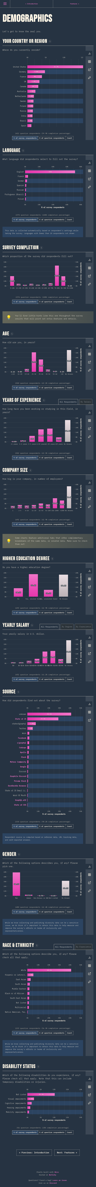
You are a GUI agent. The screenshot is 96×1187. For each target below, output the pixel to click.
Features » (67, 1152)
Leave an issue (60, 1180)
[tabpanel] (48, 93)
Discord (53, 1183)
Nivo (57, 1172)
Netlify (52, 1175)
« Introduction (34, 1152)
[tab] (89, 53)
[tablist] (89, 67)
